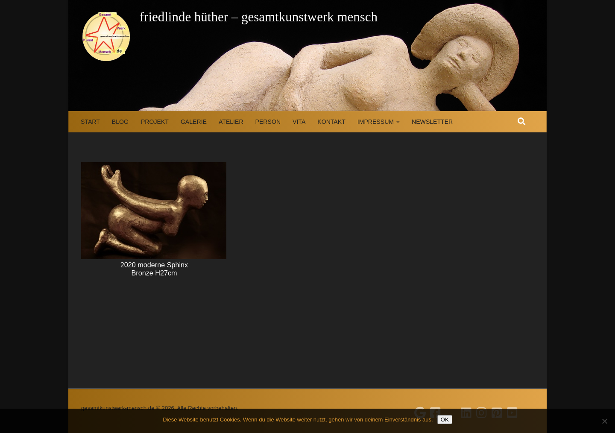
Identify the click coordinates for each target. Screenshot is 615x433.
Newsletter (432, 121)
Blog (120, 121)
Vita (299, 121)
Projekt (155, 121)
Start (90, 121)
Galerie (194, 121)
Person (268, 121)
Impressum (375, 121)
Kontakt (331, 121)
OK (445, 419)
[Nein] (604, 421)
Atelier (231, 121)
